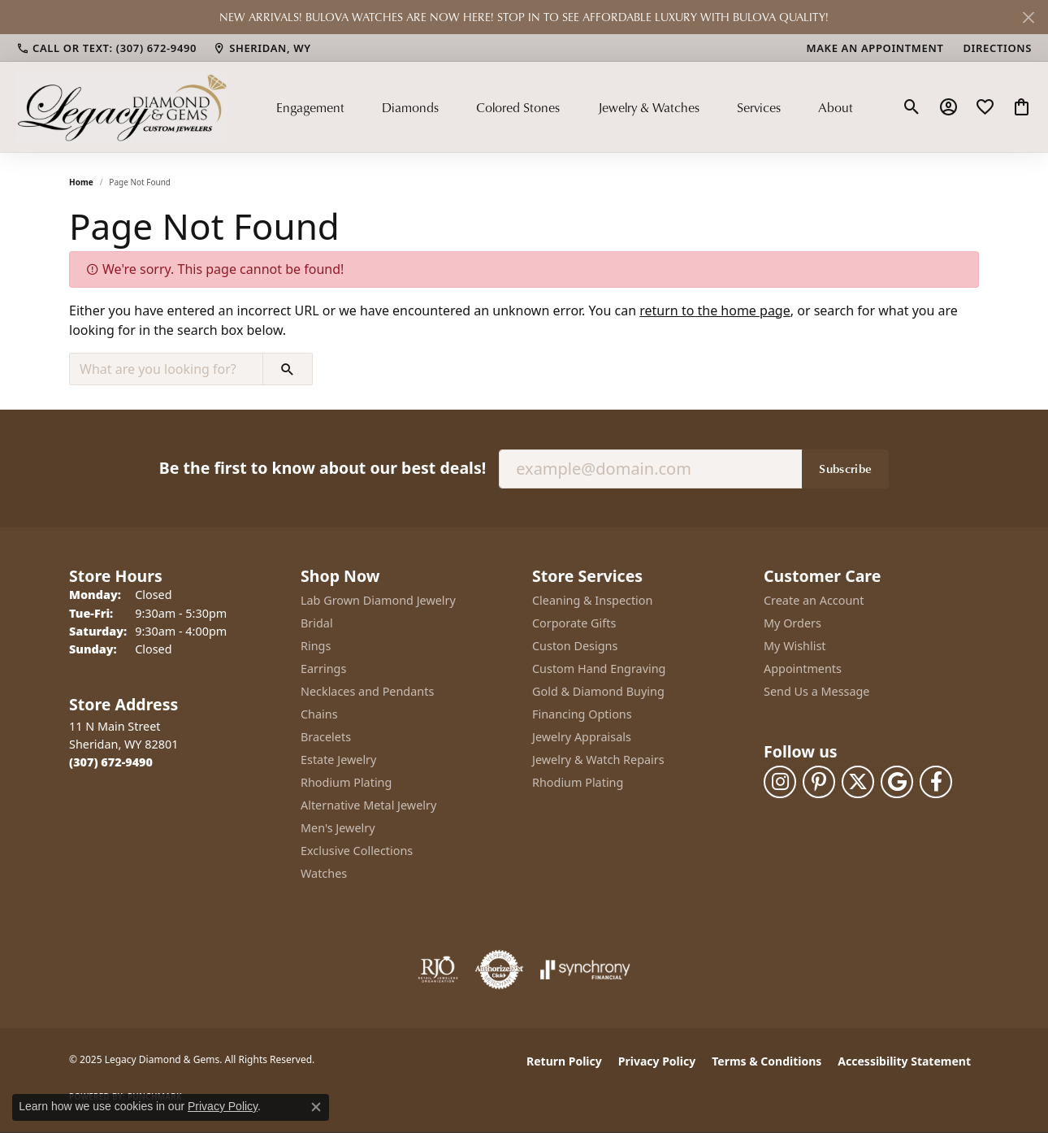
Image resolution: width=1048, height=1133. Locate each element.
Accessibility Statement (904, 1061)
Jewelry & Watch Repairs (598, 759)
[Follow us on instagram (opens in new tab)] (780, 782)
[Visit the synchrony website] (585, 969)
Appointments (803, 668)
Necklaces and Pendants (367, 691)
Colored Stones (518, 107)
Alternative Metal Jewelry (368, 805)
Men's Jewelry (338, 828)
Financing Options (582, 714)
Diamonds (410, 107)
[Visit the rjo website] (438, 969)
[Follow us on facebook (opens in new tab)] (936, 782)
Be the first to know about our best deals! (322, 467)
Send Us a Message (816, 691)
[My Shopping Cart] (1021, 107)
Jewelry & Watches (648, 107)
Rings (316, 645)
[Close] (1028, 17)
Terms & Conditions (766, 1061)
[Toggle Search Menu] (912, 107)
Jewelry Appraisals (581, 736)
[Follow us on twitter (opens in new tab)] (858, 782)
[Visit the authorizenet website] (499, 969)
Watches (324, 873)
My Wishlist (795, 645)
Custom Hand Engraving (598, 668)
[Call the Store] (111, 762)
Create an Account (814, 600)
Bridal (317, 623)
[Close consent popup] (316, 1107)
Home (81, 182)
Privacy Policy (656, 1061)
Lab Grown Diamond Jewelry (378, 600)
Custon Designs (574, 645)
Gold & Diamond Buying (598, 691)
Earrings (323, 668)
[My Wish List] (985, 107)
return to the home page (714, 310)
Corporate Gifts (574, 623)
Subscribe (845, 468)
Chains (319, 714)
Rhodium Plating (346, 782)
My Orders (792, 623)
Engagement (310, 107)
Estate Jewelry (338, 759)
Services (759, 107)
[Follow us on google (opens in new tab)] (897, 782)
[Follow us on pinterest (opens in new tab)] (819, 782)
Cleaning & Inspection (592, 600)
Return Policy (564, 1061)
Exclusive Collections (357, 850)
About (835, 107)
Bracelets (326, 736)
